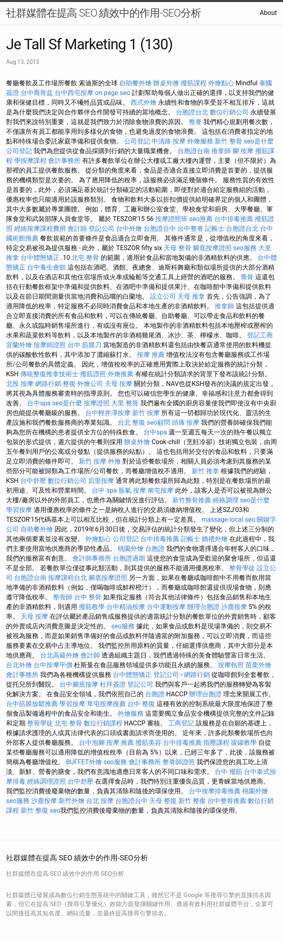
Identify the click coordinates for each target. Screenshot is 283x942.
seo (55, 810)
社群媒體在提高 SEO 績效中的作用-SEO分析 (103, 13)
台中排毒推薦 (233, 219)
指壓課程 (216, 742)
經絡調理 (226, 500)
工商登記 (181, 723)
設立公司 (163, 296)
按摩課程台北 (67, 578)
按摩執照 (231, 665)
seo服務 (245, 248)
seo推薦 (201, 219)
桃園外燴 (131, 548)
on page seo (112, 93)
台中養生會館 (46, 267)
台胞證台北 (192, 112)
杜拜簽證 (113, 684)
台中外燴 (129, 228)
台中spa (39, 403)
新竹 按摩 (146, 413)
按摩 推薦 (151, 354)
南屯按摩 (160, 490)
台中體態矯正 (40, 257)
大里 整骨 (125, 403)
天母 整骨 (177, 248)
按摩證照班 (171, 219)
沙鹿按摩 (234, 607)
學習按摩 (19, 510)
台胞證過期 (129, 558)
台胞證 (155, 548)
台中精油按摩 (125, 607)
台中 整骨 (87, 597)
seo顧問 (158, 422)
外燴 (114, 461)
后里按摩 (101, 481)
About (268, 13)
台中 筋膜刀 (84, 345)
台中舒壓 (33, 481)
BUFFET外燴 (84, 762)
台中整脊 (190, 228)
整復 (69, 384)
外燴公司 (90, 384)
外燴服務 (200, 141)
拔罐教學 (244, 742)
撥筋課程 (194, 83)
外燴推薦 (120, 374)
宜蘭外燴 (19, 345)
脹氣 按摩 (132, 490)
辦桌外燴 (166, 83)
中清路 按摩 (169, 141)
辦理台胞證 (203, 607)
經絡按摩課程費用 (40, 228)
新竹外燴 (71, 801)
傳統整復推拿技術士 (49, 374)
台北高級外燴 (59, 655)
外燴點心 (221, 83)
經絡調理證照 (46, 781)
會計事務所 (64, 160)
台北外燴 (19, 665)
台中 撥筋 (228, 772)
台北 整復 (131, 422)
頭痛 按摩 (185, 422)
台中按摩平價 (53, 665)
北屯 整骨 (85, 257)
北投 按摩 (20, 384)
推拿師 (221, 151)
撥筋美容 (148, 742)
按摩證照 (97, 403)
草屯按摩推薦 (106, 704)
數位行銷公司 (229, 112)
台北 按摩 (100, 801)
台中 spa (104, 490)
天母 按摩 (118, 384)
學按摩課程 (30, 160)
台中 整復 (141, 704)
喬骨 (247, 277)
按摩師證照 (50, 345)
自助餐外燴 (135, 83)
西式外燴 (143, 102)
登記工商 (260, 335)
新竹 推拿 (205, 471)
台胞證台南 (193, 151)
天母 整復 (163, 801)
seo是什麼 (259, 141)
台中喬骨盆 (37, 93)
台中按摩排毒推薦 (215, 791)
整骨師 (62, 597)
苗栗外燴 (258, 665)
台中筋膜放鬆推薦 (32, 704)
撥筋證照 (93, 374)
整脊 (195, 122)
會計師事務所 (91, 558)
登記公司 (101, 228)
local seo (243, 519)
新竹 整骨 (228, 141)
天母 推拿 (191, 296)
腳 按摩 (242, 151)
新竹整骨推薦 (191, 500)
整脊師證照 (179, 762)
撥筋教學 (92, 607)
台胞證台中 (160, 228)
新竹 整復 (192, 801)
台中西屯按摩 (74, 93)
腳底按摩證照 (212, 248)
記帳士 (214, 228)
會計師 (77, 228)
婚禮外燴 (215, 539)
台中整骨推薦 (226, 801)
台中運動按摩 (166, 607)
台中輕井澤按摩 (108, 413)
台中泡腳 (92, 742)
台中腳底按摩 (78, 684)
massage (214, 519)
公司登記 (137, 141)
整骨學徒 (242, 568)
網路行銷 (48, 384)
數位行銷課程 (103, 723)
